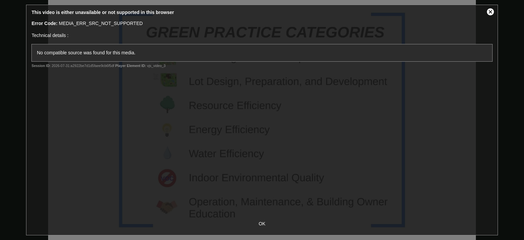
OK (262, 223)
